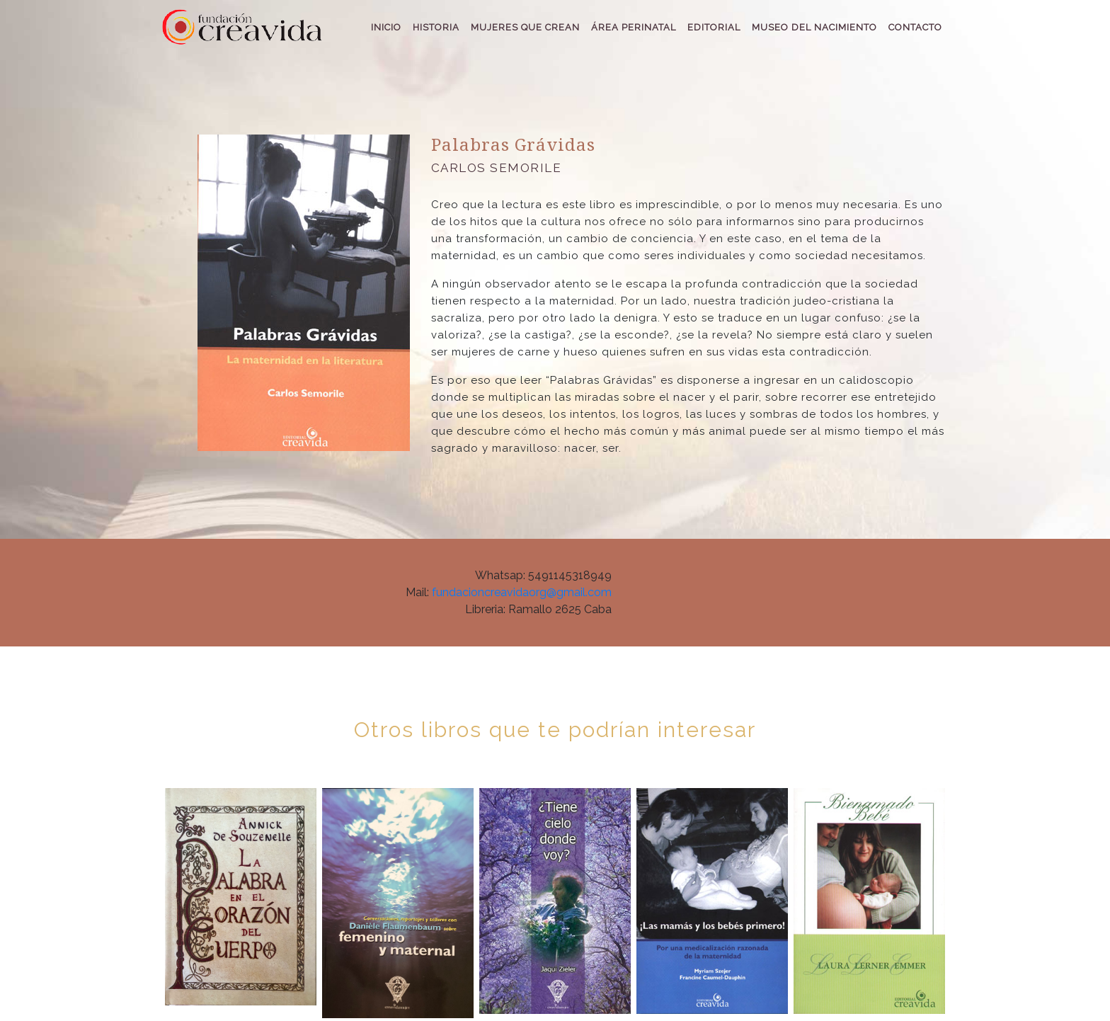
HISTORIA (436, 27)
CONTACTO (915, 27)
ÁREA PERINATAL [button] (633, 27)
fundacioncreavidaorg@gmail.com (522, 592)
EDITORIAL (713, 27)
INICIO (386, 27)
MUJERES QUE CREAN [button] (525, 27)
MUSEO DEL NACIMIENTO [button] (814, 27)
